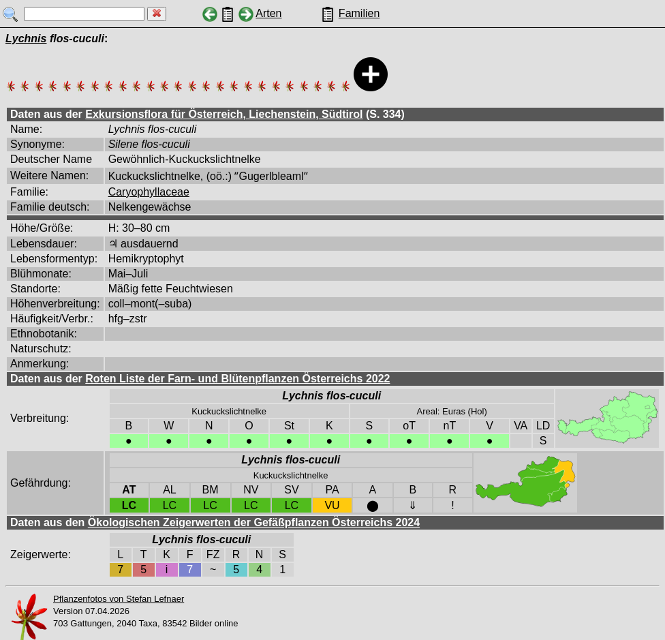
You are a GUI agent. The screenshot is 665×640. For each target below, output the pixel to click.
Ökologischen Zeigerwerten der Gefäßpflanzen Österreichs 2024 (254, 522)
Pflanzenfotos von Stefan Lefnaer (118, 599)
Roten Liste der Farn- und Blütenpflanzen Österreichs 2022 (237, 378)
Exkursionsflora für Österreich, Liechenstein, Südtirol (223, 114)
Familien (359, 13)
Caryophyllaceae (148, 192)
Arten (268, 13)
